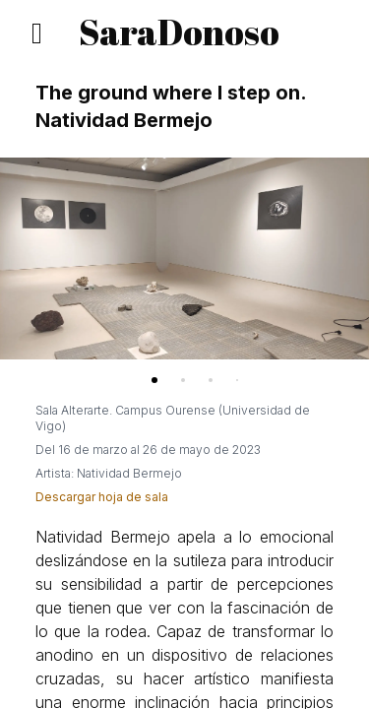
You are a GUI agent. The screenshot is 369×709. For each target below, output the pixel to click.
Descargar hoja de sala (101, 496)
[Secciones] (33, 33)
